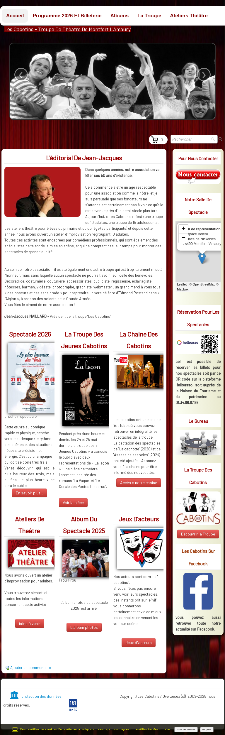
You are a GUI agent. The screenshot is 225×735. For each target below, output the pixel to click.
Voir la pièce (73, 502)
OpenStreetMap (203, 284)
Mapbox (182, 289)
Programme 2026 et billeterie (67, 15)
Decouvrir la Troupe (198, 533)
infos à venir (29, 623)
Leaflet (182, 284)
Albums (119, 15)
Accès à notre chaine (138, 482)
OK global (206, 729)
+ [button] (183, 229)
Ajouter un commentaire (30, 667)
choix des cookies (186, 729)
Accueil (15, 15)
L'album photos (84, 627)
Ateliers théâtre (189, 15)
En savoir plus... (29, 492)
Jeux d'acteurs (138, 642)
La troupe (149, 15)
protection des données (36, 696)
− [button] (183, 238)
